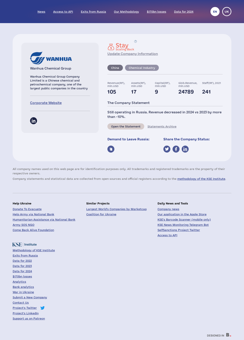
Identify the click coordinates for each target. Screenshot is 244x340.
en (215, 11)
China (115, 67)
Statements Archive (161, 126)
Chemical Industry (142, 67)
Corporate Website (46, 103)
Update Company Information (132, 54)
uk (227, 11)
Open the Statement (126, 126)
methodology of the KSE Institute (201, 178)
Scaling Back (125, 47)
